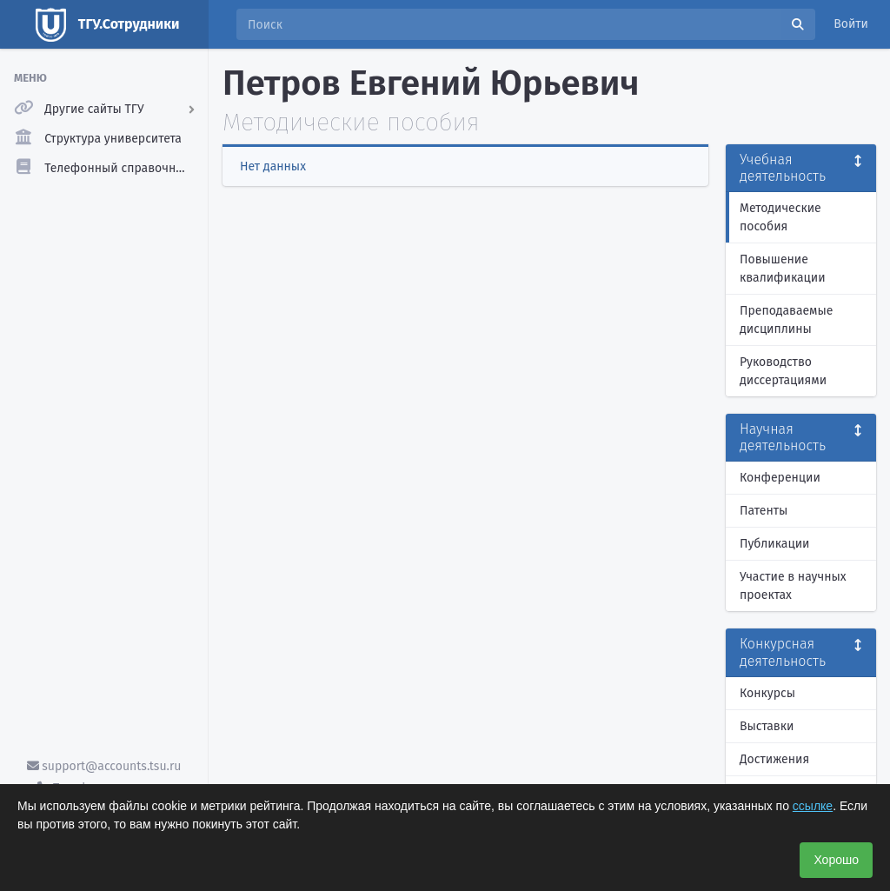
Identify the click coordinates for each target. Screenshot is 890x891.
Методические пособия (780, 217)
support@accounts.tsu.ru (104, 766)
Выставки (767, 726)
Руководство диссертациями (783, 371)
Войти (851, 24)
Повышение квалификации (783, 268)
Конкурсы (767, 693)
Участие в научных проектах (793, 585)
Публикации (774, 543)
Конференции (780, 477)
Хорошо (836, 860)
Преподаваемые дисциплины (786, 319)
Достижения (774, 759)
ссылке (813, 806)
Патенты (763, 510)
